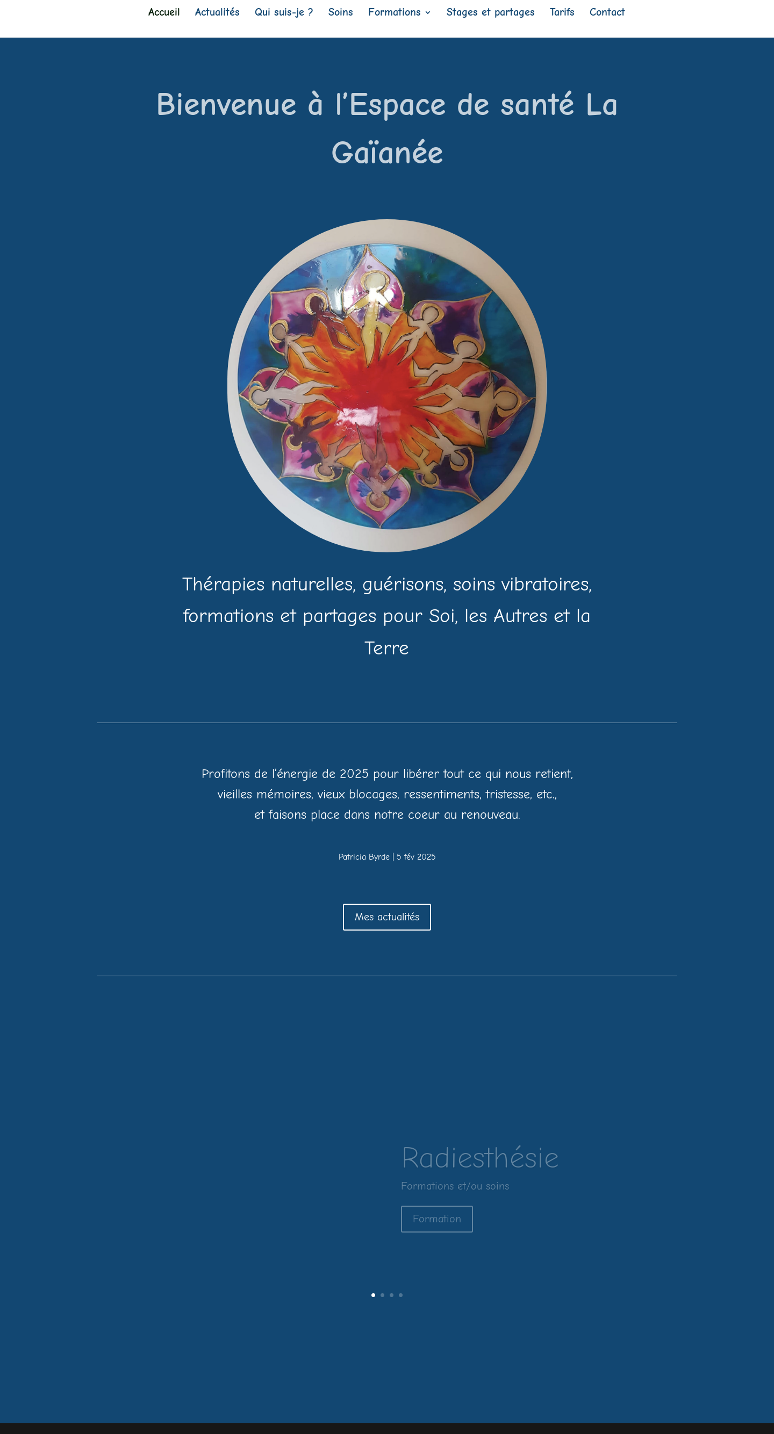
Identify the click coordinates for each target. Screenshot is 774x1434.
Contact (607, 13)
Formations (394, 13)
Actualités (217, 13)
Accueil (164, 13)
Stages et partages (491, 13)
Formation (437, 1227)
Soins (340, 13)
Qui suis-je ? (284, 13)
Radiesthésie (480, 1166)
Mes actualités (387, 917)
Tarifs (562, 13)
